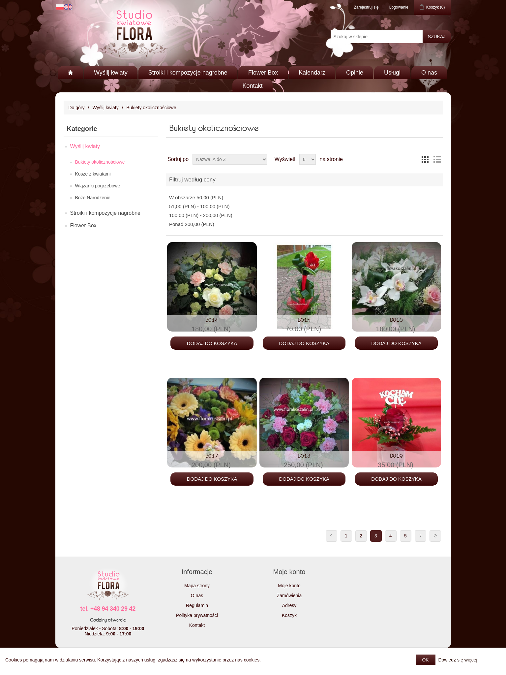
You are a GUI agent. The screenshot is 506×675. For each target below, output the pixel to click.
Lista (437, 159)
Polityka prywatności (197, 615)
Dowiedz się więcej (457, 659)
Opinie (354, 72)
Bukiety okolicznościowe (100, 162)
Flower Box (263, 72)
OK (425, 659)
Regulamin (197, 605)
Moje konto (289, 585)
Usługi (392, 72)
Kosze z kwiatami (93, 174)
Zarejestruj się (366, 7)
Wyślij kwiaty (111, 72)
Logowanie (398, 7)
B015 (304, 319)
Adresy (289, 605)
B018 (304, 455)
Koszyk (289, 615)
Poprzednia (331, 536)
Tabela (425, 159)
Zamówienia (289, 595)
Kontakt (252, 85)
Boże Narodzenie (92, 197)
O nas (429, 72)
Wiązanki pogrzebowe (97, 185)
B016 (396, 319)
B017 (211, 455)
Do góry (77, 107)
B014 (211, 319)
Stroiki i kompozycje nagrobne (187, 72)
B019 (396, 455)
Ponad (191, 224)
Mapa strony (197, 585)
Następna (420, 536)
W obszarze (196, 197)
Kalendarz (312, 72)
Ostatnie (435, 536)
